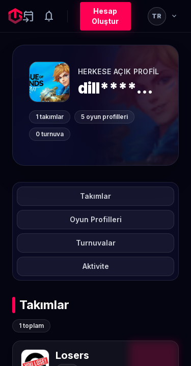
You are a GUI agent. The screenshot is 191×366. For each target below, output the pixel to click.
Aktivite (96, 266)
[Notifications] (49, 16)
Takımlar (95, 196)
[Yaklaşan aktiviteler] (28, 16)
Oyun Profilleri (96, 219)
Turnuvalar (96, 242)
